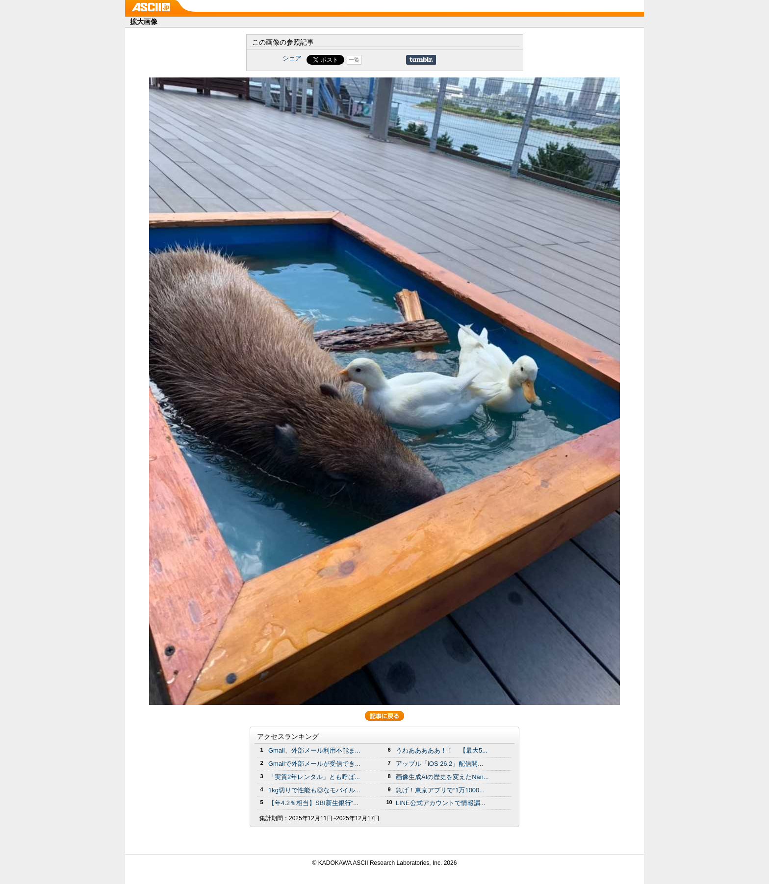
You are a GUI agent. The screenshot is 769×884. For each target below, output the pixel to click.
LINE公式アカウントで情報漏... (441, 803)
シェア (292, 58)
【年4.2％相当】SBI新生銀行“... (313, 803)
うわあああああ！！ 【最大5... (441, 750)
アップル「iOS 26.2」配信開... (439, 763)
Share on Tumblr (421, 60)
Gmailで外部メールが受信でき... (314, 763)
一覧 (354, 60)
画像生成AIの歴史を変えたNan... (442, 777)
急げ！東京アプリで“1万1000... (440, 790)
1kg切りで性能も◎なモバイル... (314, 790)
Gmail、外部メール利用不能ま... (314, 750)
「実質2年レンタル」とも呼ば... (314, 777)
